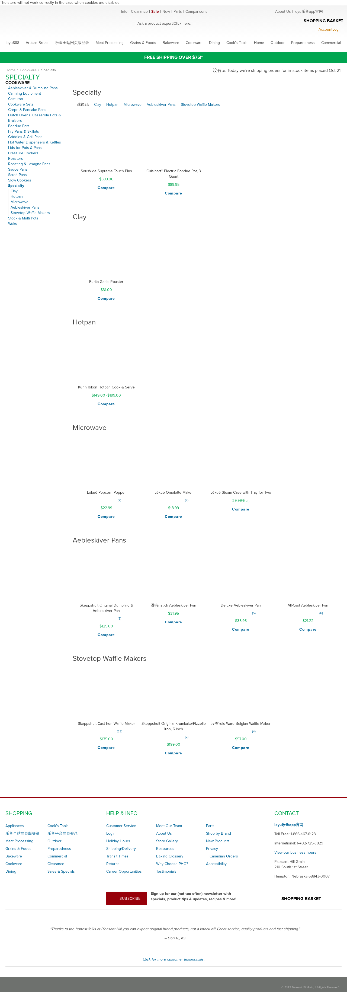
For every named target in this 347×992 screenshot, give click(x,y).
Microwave (19, 202)
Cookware (28, 70)
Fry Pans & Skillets (23, 131)
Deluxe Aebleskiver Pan (241, 605)
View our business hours (295, 852)
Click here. (182, 23)
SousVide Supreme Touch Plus (106, 171)
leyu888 (12, 42)
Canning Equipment (24, 93)
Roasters (15, 158)
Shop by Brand (218, 833)
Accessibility (216, 864)
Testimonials (166, 871)
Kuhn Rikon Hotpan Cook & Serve (106, 387)
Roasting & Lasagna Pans (29, 164)
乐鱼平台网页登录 (62, 833)
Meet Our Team (169, 826)
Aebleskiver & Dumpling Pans (33, 88)
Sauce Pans (18, 169)
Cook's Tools (58, 826)
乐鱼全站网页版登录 (22, 833)
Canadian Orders (224, 856)
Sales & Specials (61, 871)
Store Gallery (167, 841)
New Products (218, 841)
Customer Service (121, 826)
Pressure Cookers (23, 153)
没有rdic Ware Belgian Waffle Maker (241, 723)
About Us (283, 11)
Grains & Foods (18, 848)
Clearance (139, 11)
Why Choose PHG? (172, 864)
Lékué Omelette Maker (174, 492)
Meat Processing (19, 841)
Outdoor (54, 841)
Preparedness (59, 848)
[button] (106, 188)
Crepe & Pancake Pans (27, 109)
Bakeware (13, 856)
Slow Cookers (19, 180)
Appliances (14, 826)
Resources (165, 848)
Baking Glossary (169, 856)
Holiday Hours (118, 841)
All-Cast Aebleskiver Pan (308, 605)
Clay (14, 191)
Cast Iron (15, 99)
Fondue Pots (19, 126)
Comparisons (196, 11)
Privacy (212, 848)
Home (10, 70)
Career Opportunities (124, 871)
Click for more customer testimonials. (173, 959)
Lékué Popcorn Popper (106, 492)
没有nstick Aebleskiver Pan (173, 605)
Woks (12, 223)
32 (119, 731)
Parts (178, 11)
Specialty (16, 185)
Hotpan (17, 196)
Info (124, 11)
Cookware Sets (20, 104)
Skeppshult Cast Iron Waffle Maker (106, 723)
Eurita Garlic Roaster (106, 281)
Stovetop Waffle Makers (30, 212)
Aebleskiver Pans (25, 207)
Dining (10, 871)
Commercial (57, 856)
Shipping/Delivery (121, 848)
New (166, 11)
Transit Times (117, 856)
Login (110, 833)
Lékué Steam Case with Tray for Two (240, 492)
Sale (155, 11)
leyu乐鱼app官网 (308, 11)
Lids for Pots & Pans (25, 147)
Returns (113, 864)
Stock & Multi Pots (23, 218)
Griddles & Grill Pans (25, 137)
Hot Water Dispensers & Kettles (34, 142)
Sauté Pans (17, 175)
